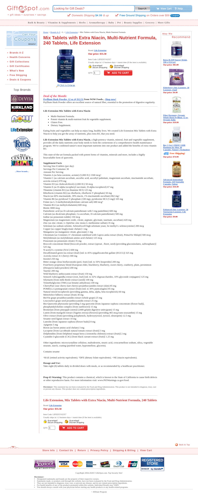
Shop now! (110, 99)
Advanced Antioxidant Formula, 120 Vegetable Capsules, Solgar (173, 181)
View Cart (146, 450)
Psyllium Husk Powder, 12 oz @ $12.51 (63, 99)
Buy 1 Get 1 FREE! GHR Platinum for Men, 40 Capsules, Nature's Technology (176, 147)
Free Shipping (18, 75)
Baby (111, 22)
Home (45, 32)
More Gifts (164, 22)
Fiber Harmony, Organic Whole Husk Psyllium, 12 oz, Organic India (175, 117)
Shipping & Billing (124, 450)
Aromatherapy (97, 22)
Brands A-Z (17, 52)
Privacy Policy (99, 450)
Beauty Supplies (133, 22)
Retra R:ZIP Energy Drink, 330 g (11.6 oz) (175, 61)
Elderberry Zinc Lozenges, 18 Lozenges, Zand (176, 88)
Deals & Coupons (20, 79)
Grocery (150, 22)
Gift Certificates (20, 66)
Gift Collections (19, 61)
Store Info (48, 450)
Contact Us (66, 450)
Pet (119, 22)
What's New (17, 70)
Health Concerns (20, 57)
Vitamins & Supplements (62, 22)
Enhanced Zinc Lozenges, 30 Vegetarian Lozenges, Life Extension (175, 211)
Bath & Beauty (36, 22)
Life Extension (72, 32)
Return (82, 450)
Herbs (82, 22)
